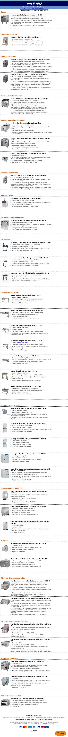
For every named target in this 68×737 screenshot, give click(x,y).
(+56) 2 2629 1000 (29, 8)
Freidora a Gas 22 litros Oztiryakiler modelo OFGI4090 (29, 175)
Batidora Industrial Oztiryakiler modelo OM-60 (26, 37)
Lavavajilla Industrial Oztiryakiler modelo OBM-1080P (28, 439)
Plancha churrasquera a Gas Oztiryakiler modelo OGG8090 (30, 598)
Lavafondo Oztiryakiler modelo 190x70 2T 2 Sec (26, 341)
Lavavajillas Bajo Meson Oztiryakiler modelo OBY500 (28, 454)
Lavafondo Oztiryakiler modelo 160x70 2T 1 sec (26, 325)
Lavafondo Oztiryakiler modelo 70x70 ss (24, 371)
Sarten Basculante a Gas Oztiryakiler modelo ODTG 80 (29, 676)
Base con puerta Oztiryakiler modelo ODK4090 (26, 15)
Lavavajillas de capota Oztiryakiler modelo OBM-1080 (28, 423)
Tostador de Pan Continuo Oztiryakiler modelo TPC (28, 699)
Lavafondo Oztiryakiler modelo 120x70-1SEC (25, 295)
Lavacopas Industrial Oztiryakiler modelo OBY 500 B (28, 220)
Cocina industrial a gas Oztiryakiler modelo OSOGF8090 (29, 99)
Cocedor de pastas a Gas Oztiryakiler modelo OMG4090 (29, 74)
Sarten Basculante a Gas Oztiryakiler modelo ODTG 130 (29, 661)
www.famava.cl (20, 719)
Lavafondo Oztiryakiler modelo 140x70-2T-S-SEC (27, 310)
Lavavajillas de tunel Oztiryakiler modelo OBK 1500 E (28, 408)
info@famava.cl (39, 8)
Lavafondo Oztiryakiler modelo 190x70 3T (24, 356)
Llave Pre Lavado (23, 297)
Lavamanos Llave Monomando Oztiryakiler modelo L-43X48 (30, 242)
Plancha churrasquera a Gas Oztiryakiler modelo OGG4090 (30, 581)
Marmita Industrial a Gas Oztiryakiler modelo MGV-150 (29, 543)
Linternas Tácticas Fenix (45, 719)
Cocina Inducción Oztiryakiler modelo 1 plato (26, 123)
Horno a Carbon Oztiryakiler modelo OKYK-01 (26, 198)
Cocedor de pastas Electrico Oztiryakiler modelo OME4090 (30, 59)
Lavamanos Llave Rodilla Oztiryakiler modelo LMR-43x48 (30, 273)
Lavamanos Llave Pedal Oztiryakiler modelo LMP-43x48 (29, 258)
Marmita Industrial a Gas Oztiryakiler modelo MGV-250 (29, 559)
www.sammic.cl (31, 719)
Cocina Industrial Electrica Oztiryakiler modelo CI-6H (28, 153)
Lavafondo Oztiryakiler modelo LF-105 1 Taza (26, 386)
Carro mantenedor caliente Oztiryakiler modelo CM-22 (29, 506)
